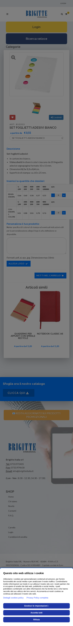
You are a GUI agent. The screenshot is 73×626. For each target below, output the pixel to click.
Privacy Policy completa (37, 598)
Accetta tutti (36, 612)
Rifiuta (36, 619)
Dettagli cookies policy (13, 598)
